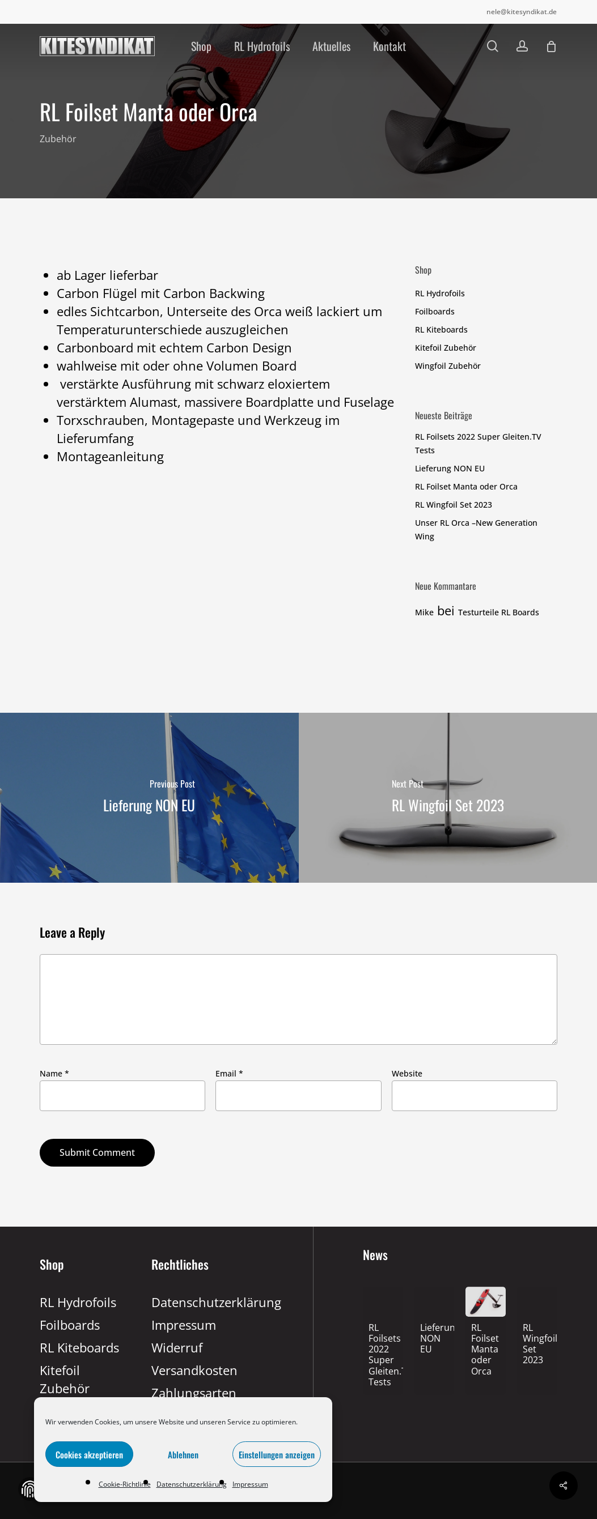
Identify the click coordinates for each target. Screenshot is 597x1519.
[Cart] (551, 46)
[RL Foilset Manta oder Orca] (485, 1350)
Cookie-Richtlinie (125, 1484)
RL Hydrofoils (440, 293)
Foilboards (435, 311)
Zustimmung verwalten (30, 1489)
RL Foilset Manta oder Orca (466, 486)
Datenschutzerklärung (191, 1484)
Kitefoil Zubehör (445, 347)
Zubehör (58, 139)
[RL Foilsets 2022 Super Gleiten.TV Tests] (383, 1356)
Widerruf (176, 1347)
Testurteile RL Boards (498, 612)
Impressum (250, 1484)
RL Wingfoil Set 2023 (453, 504)
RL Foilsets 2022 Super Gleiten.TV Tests (478, 443)
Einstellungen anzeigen (277, 1454)
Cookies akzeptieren (89, 1454)
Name (54, 1073)
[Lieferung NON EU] (149, 798)
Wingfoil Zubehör (448, 365)
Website (407, 1073)
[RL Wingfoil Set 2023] (448, 798)
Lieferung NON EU (450, 468)
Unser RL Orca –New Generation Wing (476, 529)
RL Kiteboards (441, 329)
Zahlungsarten (193, 1392)
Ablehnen (183, 1454)
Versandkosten (193, 1369)
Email (229, 1073)
